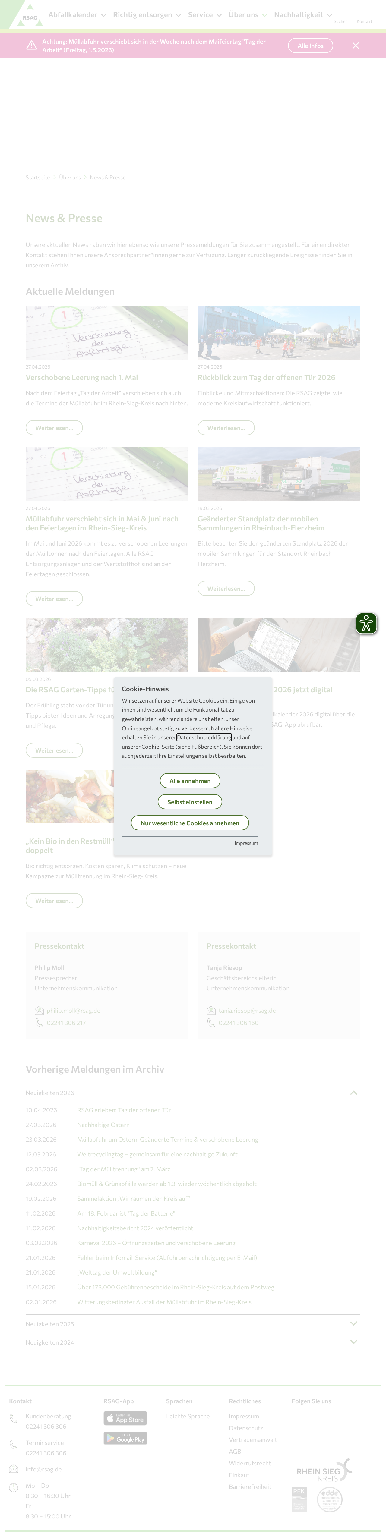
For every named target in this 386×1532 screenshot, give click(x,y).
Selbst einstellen (190, 801)
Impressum (246, 843)
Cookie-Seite (158, 746)
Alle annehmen (190, 780)
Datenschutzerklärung (204, 737)
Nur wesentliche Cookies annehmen (190, 822)
